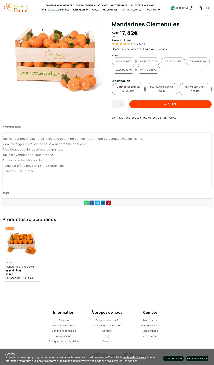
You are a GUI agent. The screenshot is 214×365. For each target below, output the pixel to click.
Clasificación (121, 81)
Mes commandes (150, 325)
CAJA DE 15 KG (198, 61)
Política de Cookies (134, 357)
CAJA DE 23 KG (148, 69)
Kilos (115, 55)
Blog (106, 336)
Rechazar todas (197, 358)
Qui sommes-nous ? (107, 320)
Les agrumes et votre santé (107, 325)
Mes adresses (150, 336)
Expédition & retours (63, 325)
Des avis (107, 341)
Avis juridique (63, 336)
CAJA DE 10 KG (148, 61)
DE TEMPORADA (168, 117)
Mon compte (150, 320)
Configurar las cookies (123, 361)
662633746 (179, 8)
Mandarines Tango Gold (20, 267)
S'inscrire (64, 320)
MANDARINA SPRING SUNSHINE (128, 89)
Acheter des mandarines (140, 117)
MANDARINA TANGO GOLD (161, 89)
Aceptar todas (173, 358)
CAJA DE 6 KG (123, 61)
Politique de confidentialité (64, 341)
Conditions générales (64, 330)
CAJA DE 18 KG (124, 69)
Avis (138, 44)
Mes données (150, 330)
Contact (106, 330)
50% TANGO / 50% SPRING (195, 89)
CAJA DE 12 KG (173, 61)
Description (11, 127)
